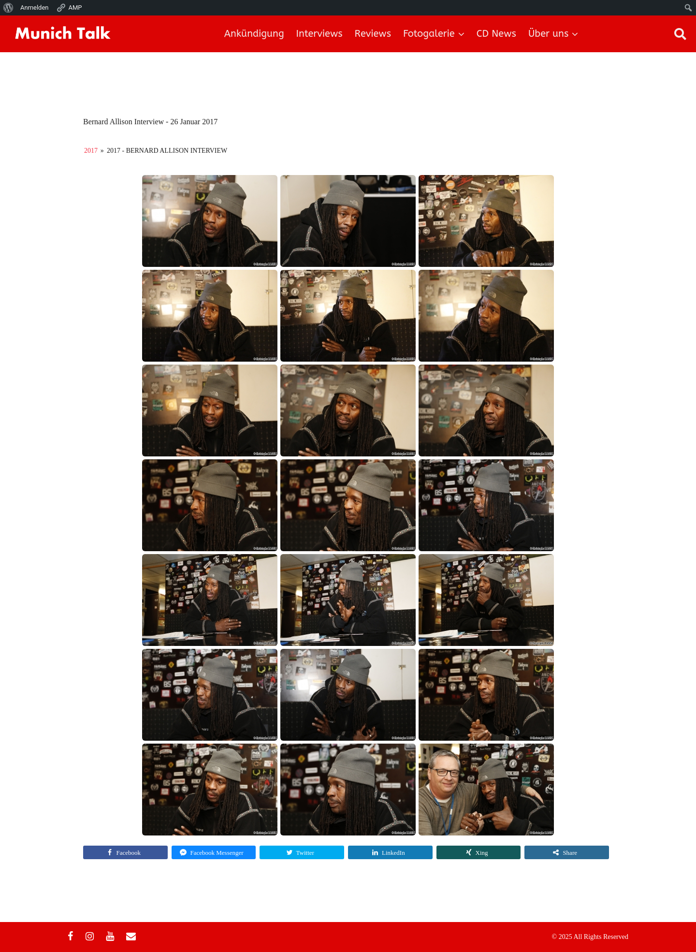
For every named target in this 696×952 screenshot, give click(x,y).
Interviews (319, 33)
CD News (496, 33)
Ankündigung (254, 33)
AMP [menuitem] (69, 8)
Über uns (548, 33)
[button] (680, 34)
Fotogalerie (429, 33)
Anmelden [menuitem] (34, 7)
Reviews (373, 33)
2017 (91, 150)
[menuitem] (8, 7)
